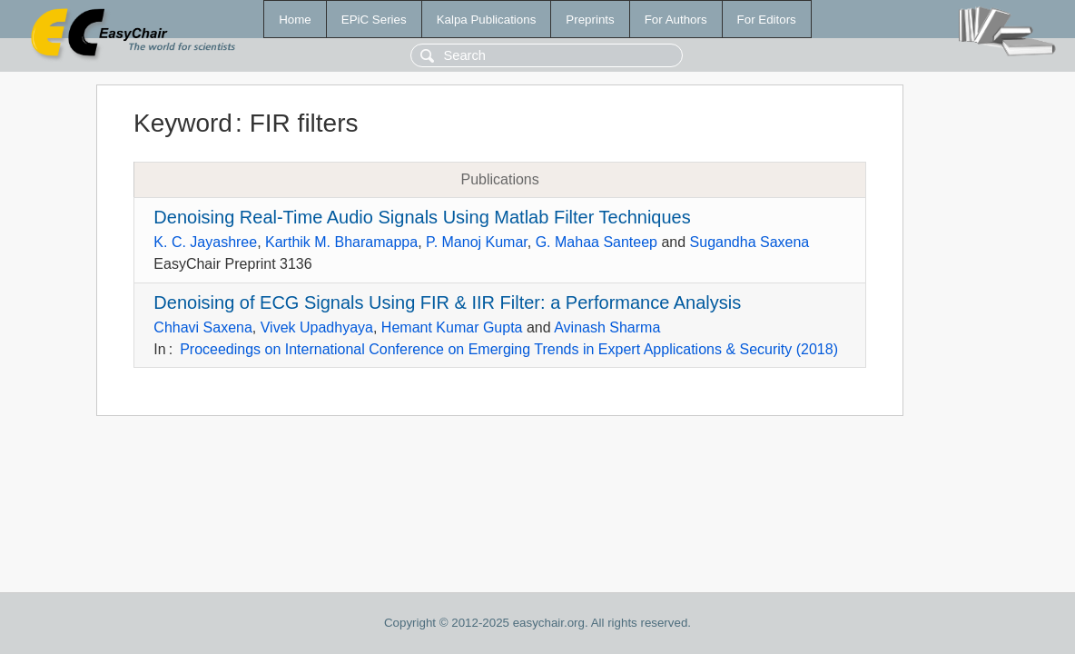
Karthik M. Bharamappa (341, 242)
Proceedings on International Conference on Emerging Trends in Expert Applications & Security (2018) (509, 349)
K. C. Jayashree (205, 242)
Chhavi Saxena (202, 327)
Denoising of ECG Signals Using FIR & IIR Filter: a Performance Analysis (447, 302)
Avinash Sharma (607, 327)
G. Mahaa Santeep (596, 242)
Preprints (590, 19)
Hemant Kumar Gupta (452, 327)
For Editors (766, 19)
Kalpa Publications (487, 19)
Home (295, 19)
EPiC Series (374, 19)
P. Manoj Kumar (477, 242)
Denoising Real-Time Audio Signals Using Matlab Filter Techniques (421, 217)
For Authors (676, 19)
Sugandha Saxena (750, 242)
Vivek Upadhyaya (317, 327)
